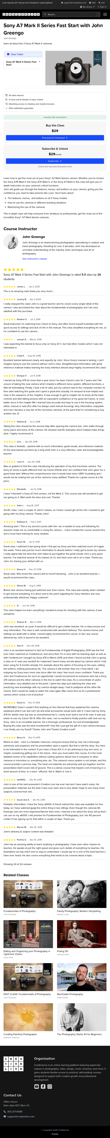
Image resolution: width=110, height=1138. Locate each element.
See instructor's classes (34, 258)
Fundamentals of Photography (20, 911)
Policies (55, 1133)
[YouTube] (36, 1086)
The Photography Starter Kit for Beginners (79, 1034)
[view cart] (102, 3)
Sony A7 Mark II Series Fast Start (21, 63)
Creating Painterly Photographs (20, 1034)
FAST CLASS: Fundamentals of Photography (27, 994)
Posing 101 (62, 951)
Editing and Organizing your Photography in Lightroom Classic (27, 952)
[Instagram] (49, 1086)
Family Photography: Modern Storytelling (79, 911)
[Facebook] (43, 1086)
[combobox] (71, 14)
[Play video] (75, 68)
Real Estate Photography (70, 994)
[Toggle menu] (105, 14)
